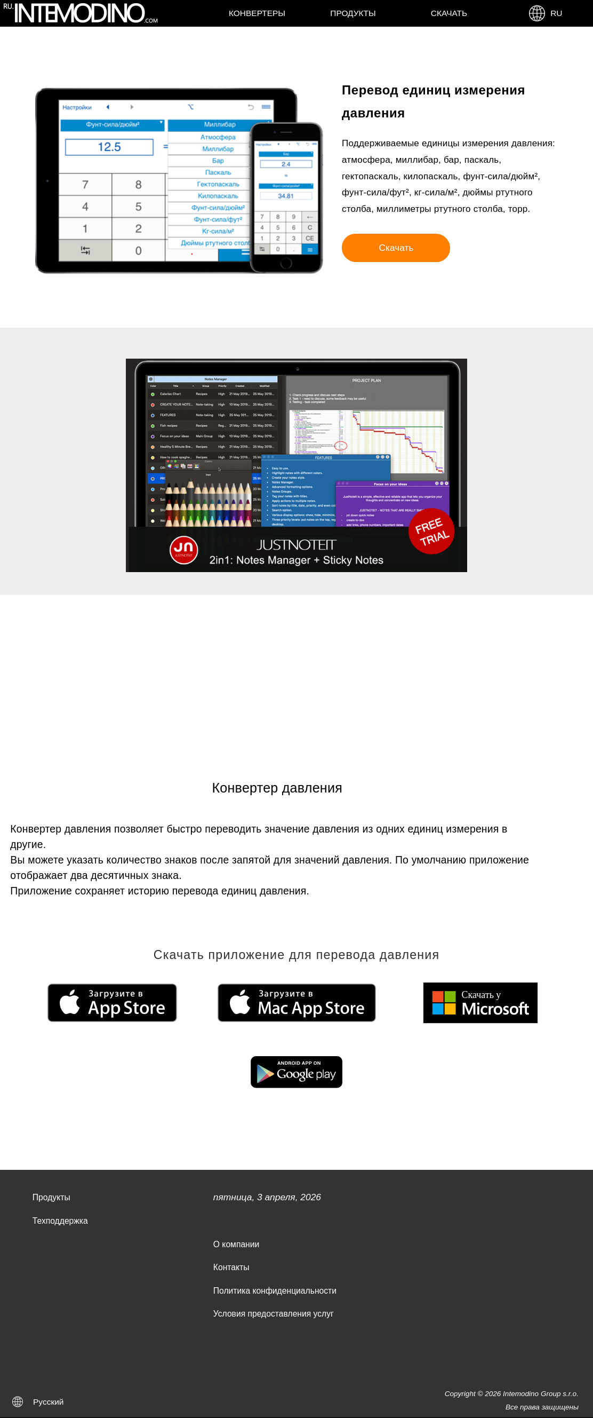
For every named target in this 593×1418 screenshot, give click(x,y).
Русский (48, 1401)
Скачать (449, 13)
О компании (236, 1244)
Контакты (231, 1267)
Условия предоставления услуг (273, 1313)
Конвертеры (257, 13)
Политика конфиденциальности (274, 1290)
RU (545, 13)
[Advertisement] (296, 675)
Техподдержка (60, 1220)
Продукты (352, 13)
